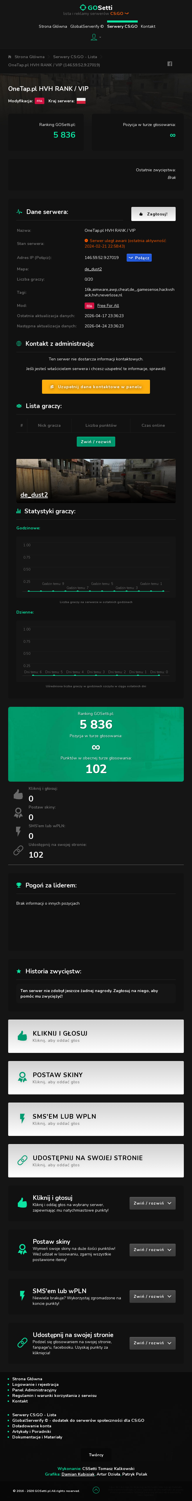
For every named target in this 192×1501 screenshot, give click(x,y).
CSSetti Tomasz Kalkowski (108, 1468)
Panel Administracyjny (34, 1390)
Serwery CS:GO (122, 26)
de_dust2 (93, 269)
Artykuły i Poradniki (31, 1431)
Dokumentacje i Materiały (37, 1437)
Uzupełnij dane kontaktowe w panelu (96, 387)
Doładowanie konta (31, 1426)
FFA (89, 305)
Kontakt (148, 26)
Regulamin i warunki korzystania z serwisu (54, 1395)
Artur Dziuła (108, 1474)
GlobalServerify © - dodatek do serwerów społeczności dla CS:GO (78, 1420)
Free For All (108, 305)
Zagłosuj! (153, 214)
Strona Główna (53, 26)
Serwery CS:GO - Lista (75, 57)
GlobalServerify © (87, 26)
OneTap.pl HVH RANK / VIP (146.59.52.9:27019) (54, 65)
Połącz (139, 258)
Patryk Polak (134, 1474)
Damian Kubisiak (78, 1474)
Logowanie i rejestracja (35, 1384)
